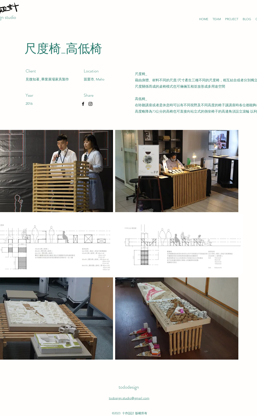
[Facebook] (83, 103)
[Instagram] (90, 103)
